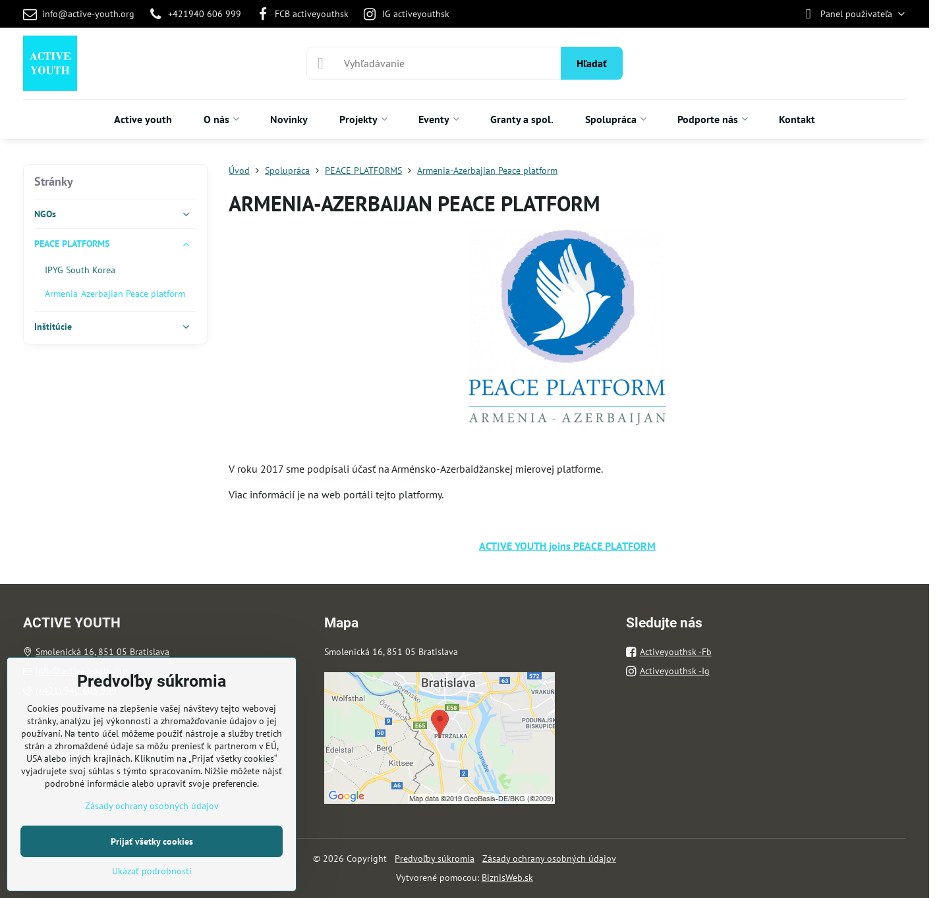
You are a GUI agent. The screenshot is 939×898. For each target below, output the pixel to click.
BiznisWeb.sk (507, 878)
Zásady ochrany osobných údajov (549, 858)
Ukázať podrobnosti (152, 871)
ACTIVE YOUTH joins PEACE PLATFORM (567, 545)
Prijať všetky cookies (152, 841)
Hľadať (592, 63)
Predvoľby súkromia (434, 858)
